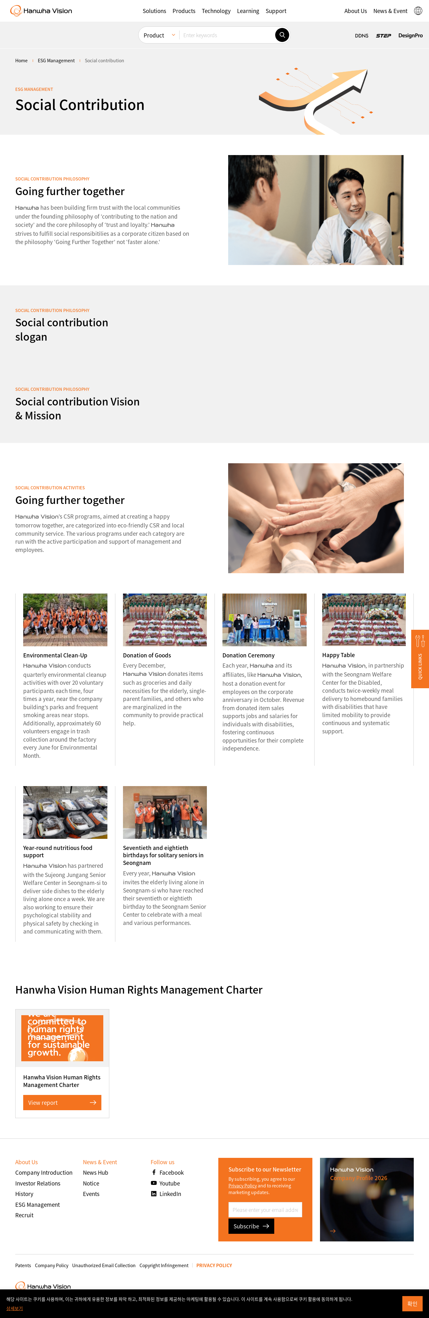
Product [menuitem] (154, 35)
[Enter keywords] (227, 35)
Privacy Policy (242, 1185)
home (21, 60)
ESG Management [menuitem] (56, 60)
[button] (154, 11)
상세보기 (14, 1308)
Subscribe (251, 1226)
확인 (412, 1304)
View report (62, 1102)
